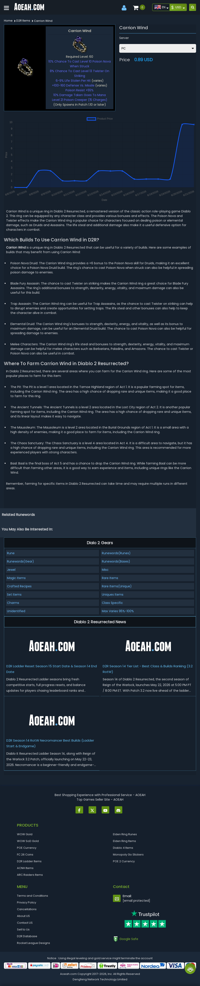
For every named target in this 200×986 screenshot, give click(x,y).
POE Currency (26, 848)
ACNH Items (25, 868)
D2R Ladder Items (29, 861)
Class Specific (112, 603)
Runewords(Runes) (116, 553)
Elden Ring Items (124, 841)
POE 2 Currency (124, 861)
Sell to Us (23, 929)
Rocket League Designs (33, 943)
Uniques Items (112, 594)
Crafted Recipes (19, 586)
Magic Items (16, 578)
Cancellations (27, 909)
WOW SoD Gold (28, 841)
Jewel (11, 570)
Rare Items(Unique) (117, 586)
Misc (105, 570)
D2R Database (27, 936)
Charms (13, 603)
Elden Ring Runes (125, 834)
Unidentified (16, 611)
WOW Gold (24, 834)
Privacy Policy (26, 902)
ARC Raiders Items (30, 875)
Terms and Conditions (32, 896)
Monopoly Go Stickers (128, 854)
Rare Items (110, 578)
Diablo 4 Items (123, 848)
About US (23, 916)
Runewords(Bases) (116, 561)
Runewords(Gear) (20, 561)
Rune (11, 553)
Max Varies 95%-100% (118, 611)
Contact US (25, 923)
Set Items (14, 594)
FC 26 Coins (25, 854)
